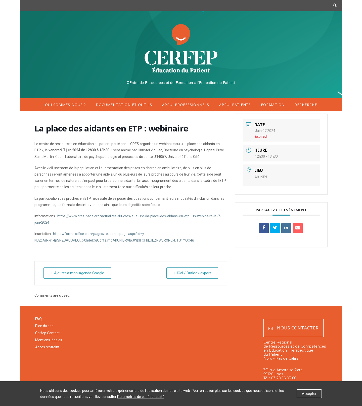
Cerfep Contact (47, 333)
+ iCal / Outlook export (192, 273)
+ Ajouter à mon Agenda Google (77, 273)
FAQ (38, 319)
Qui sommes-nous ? (65, 104)
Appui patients (235, 104)
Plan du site (44, 326)
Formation (273, 104)
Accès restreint (47, 347)
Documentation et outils (124, 104)
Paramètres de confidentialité (140, 397)
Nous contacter (293, 328)
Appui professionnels (185, 104)
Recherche (306, 104)
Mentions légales (48, 340)
